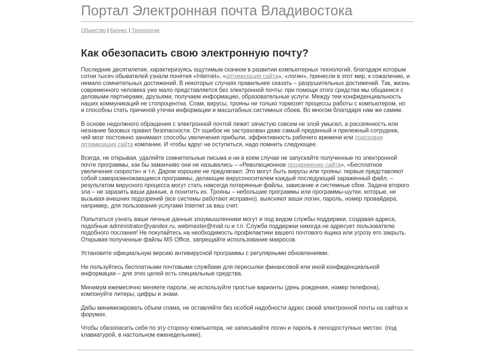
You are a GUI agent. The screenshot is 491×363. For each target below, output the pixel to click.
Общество (93, 30)
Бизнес (118, 30)
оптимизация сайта (252, 76)
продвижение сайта (314, 165)
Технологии (145, 30)
